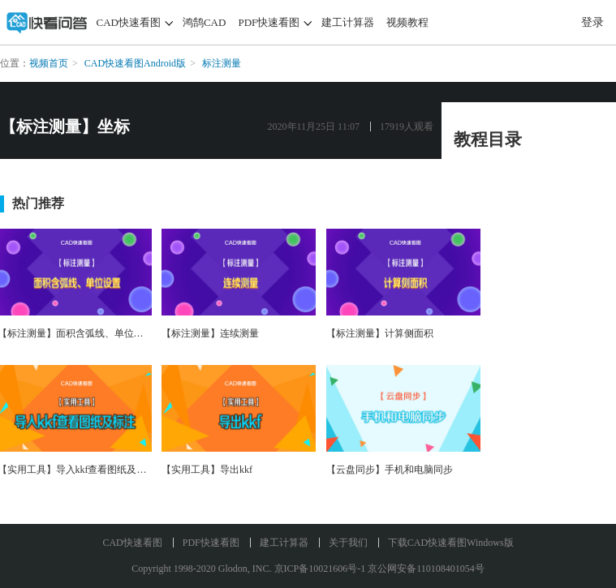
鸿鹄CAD (204, 22)
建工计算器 (347, 22)
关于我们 (348, 542)
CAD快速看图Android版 (135, 63)
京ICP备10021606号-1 (320, 568)
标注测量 (221, 63)
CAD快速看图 (129, 22)
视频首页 (48, 63)
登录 (592, 22)
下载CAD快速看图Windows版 (451, 542)
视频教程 (407, 22)
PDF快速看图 (268, 22)
